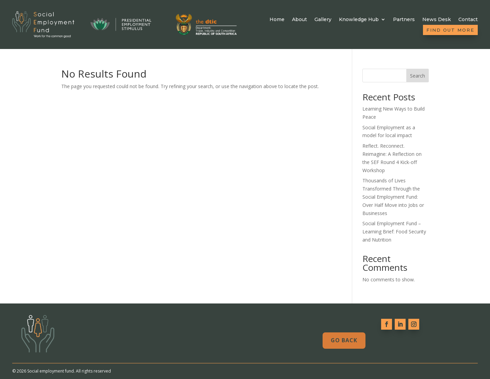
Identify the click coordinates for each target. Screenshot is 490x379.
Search (417, 75)
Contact (468, 19)
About (299, 19)
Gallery (322, 19)
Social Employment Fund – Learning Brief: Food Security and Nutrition (394, 231)
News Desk (436, 19)
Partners (404, 19)
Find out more (450, 30)
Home (277, 19)
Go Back (344, 340)
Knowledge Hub (359, 19)
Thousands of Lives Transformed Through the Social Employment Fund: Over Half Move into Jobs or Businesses (393, 196)
